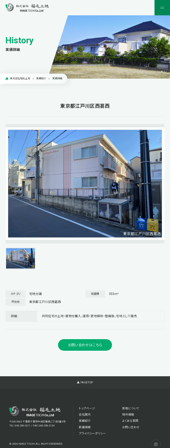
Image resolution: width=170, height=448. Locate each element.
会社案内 (85, 414)
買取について (130, 408)
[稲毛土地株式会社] (27, 7)
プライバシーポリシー (92, 433)
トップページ (87, 408)
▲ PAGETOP (85, 382)
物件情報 (128, 414)
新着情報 (85, 427)
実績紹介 (85, 420)
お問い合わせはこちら (85, 345)
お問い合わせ (130, 427)
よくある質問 (130, 420)
